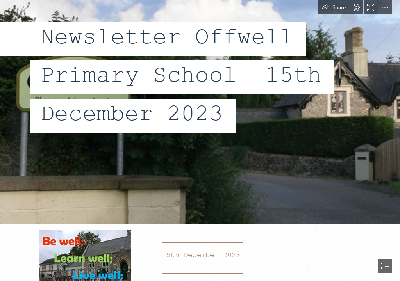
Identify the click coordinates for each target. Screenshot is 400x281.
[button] (333, 7)
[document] (200, 140)
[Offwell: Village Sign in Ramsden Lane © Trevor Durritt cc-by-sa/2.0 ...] (200, 112)
